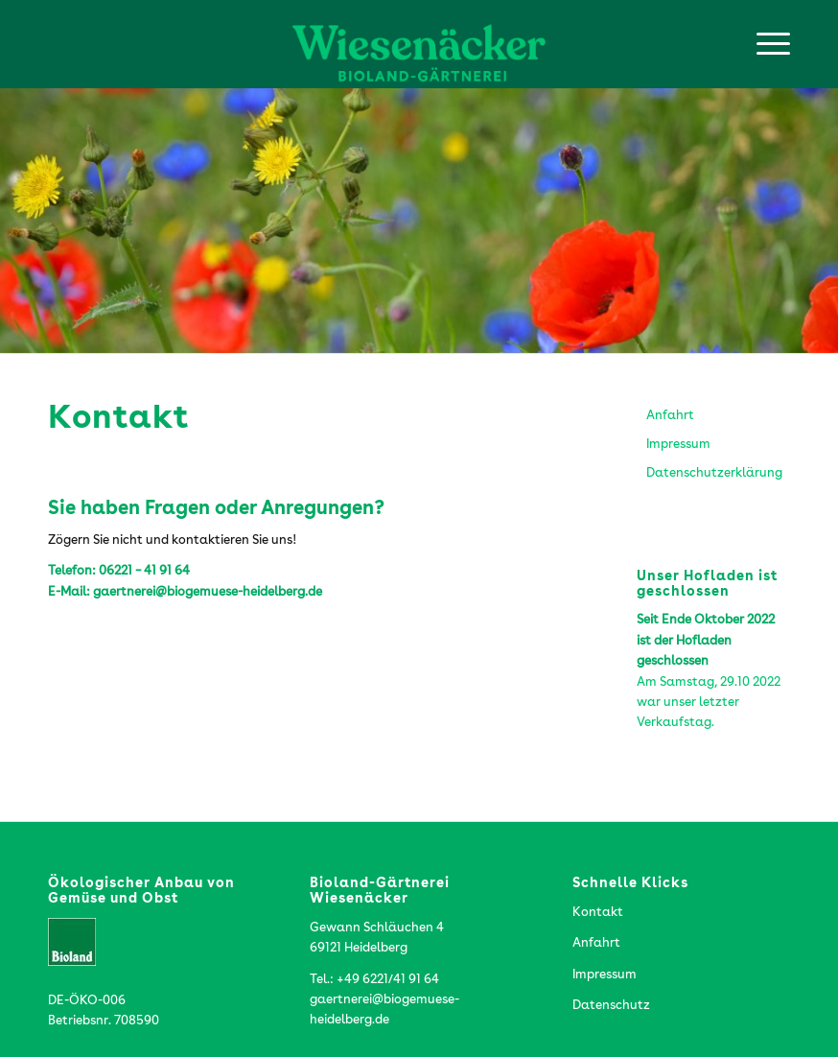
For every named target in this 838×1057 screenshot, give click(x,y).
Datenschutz (611, 1005)
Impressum (678, 444)
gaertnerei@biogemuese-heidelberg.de (207, 592)
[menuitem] (763, 44)
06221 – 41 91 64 (144, 571)
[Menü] (763, 44)
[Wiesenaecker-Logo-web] (419, 44)
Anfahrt (670, 416)
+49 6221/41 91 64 (388, 980)
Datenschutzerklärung (714, 473)
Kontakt (597, 912)
